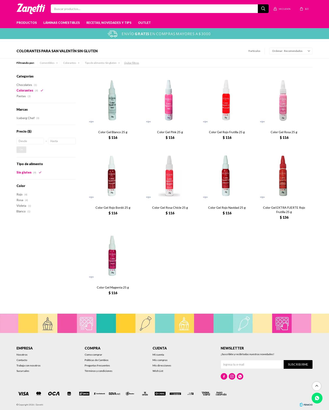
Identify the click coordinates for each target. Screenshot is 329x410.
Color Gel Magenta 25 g (113, 287)
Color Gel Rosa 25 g (284, 132)
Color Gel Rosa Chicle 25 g (170, 207)
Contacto (21, 360)
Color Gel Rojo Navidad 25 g (227, 207)
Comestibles (47, 62)
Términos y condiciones (98, 370)
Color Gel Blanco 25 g (112, 132)
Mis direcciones (162, 365)
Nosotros (22, 354)
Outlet (144, 23)
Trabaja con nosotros (28, 365)
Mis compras (160, 360)
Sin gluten (101, 62)
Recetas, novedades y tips (109, 23)
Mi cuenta (158, 354)
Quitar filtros (131, 62)
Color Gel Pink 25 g (170, 132)
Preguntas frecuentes (97, 365)
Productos (26, 23)
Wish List (158, 370)
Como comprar (93, 354)
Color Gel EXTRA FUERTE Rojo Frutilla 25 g (284, 210)
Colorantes (69, 62)
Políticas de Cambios (97, 360)
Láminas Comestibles (61, 23)
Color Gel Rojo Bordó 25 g (112, 207)
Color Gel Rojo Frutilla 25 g (227, 132)
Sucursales (22, 370)
